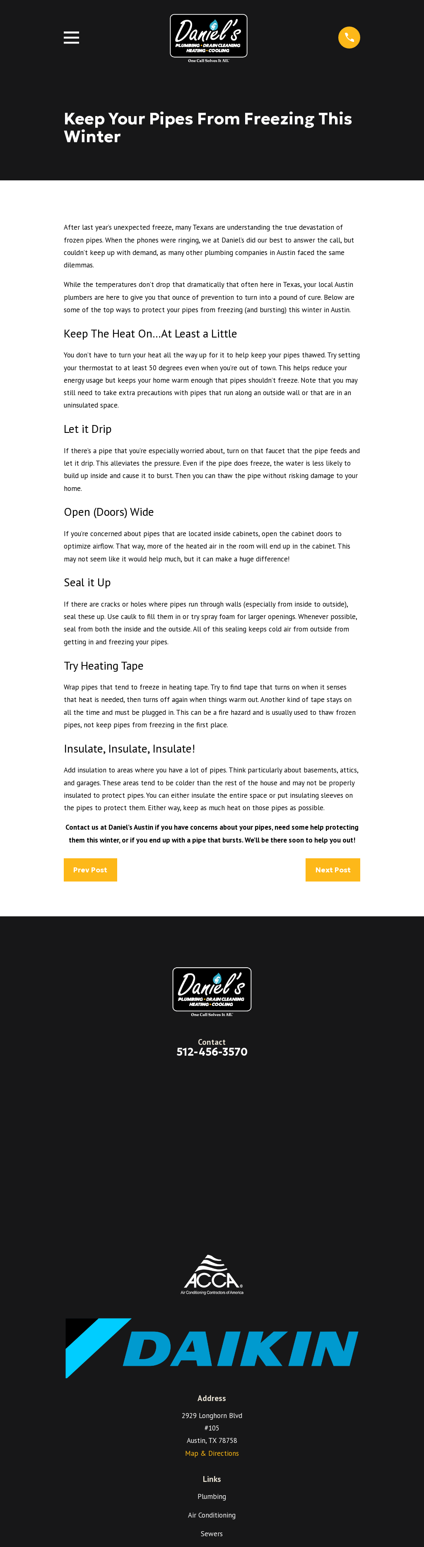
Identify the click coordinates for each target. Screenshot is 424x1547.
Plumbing (212, 1496)
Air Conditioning (212, 1515)
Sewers (212, 1533)
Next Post (333, 869)
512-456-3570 (212, 1052)
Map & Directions (212, 1453)
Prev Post (90, 869)
